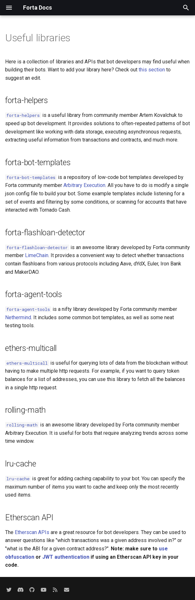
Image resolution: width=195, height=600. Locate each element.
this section (152, 70)
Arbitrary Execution (84, 185)
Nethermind (18, 317)
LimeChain (36, 255)
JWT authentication (65, 557)
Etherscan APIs (32, 532)
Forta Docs (37, 7)
